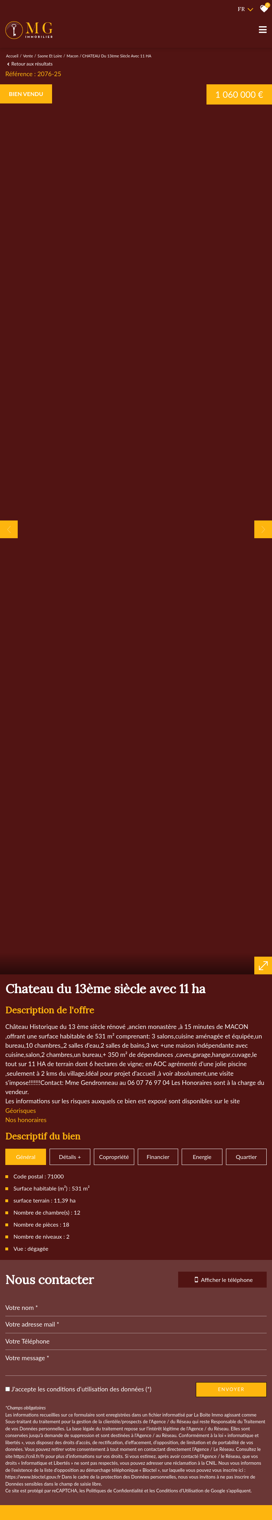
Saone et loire (50, 56)
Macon (72, 56)
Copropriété (114, 1434)
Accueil (12, 56)
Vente (28, 56)
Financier (158, 1434)
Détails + (70, 1434)
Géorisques (20, 1388)
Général (25, 1434)
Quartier (246, 1434)
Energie (202, 1434)
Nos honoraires (25, 1397)
